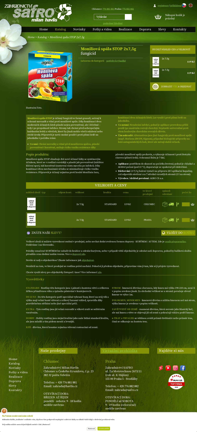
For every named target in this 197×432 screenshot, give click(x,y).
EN (190, 4)
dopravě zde (78, 254)
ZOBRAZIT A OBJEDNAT (176, 86)
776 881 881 (108, 9)
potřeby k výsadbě (116, 60)
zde (99, 272)
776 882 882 (128, 9)
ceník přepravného (175, 241)
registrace (163, 5)
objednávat (88, 260)
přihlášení (176, 5)
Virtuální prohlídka (120, 351)
